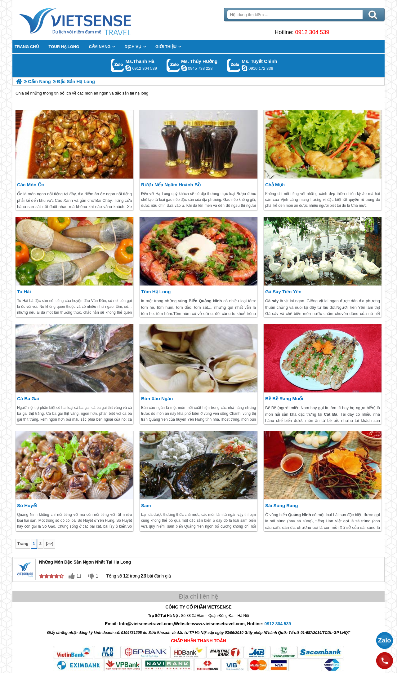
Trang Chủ (90, 20)
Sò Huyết (27, 505)
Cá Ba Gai (28, 398)
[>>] (49, 543)
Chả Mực (275, 184)
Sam (146, 505)
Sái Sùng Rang (281, 505)
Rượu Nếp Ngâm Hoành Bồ (171, 184)
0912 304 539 (312, 32)
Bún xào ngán (157, 398)
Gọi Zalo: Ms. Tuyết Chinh (234, 65)
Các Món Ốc (30, 184)
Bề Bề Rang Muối (284, 398)
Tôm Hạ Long (156, 291)
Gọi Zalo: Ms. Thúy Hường (173, 65)
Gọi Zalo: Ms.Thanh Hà (117, 65)
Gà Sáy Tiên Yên (283, 291)
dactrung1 (184, 68)
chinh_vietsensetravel (244, 68)
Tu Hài (24, 291)
